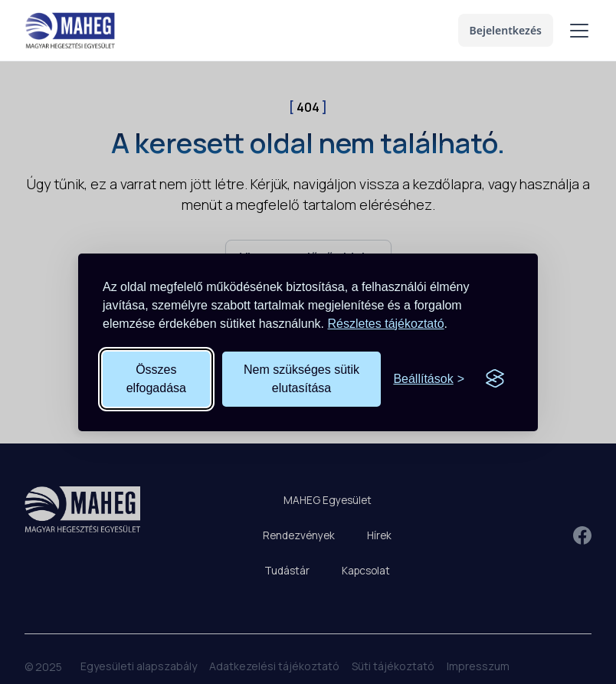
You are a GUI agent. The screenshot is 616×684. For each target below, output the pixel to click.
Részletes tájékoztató (386, 323)
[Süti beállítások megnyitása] (428, 379)
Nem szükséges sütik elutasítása (301, 378)
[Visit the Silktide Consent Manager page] (495, 379)
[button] (576, 30)
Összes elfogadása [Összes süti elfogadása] (156, 378)
